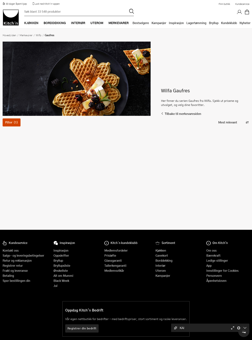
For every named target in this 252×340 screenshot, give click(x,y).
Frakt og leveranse (15, 270)
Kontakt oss (11, 250)
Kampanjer (159, 23)
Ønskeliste (60, 270)
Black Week (61, 280)
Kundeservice (242, 4)
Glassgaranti (113, 260)
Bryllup (213, 23)
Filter (11, 122)
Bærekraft (213, 255)
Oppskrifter (61, 255)
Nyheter (245, 23)
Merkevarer (26, 35)
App (209, 265)
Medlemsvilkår (114, 270)
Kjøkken (160, 250)
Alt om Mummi (63, 275)
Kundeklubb (229, 23)
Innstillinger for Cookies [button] (222, 270)
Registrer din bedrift (82, 328)
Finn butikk (224, 4)
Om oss (211, 250)
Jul (55, 285)
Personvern (214, 275)
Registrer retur (13, 265)
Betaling (8, 275)
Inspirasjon (176, 23)
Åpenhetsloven (216, 280)
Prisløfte (110, 255)
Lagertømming (196, 23)
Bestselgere (141, 23)
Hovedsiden (9, 35)
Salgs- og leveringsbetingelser (23, 255)
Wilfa (38, 35)
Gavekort (161, 255)
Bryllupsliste (61, 265)
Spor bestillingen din (16, 280)
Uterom (160, 270)
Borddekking (163, 260)
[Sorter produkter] (233, 122)
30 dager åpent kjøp (15, 3)
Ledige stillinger (217, 260)
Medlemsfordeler (116, 250)
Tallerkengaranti (115, 265)
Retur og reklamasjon (17, 260)
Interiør (160, 265)
